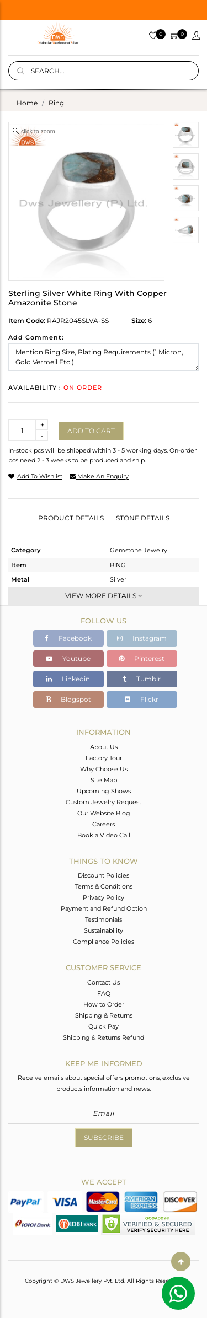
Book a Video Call (103, 835)
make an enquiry (99, 476)
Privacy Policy (103, 897)
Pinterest (141, 658)
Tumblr (142, 679)
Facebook (68, 638)
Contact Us (103, 982)
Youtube (68, 658)
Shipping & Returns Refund (103, 1037)
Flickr (141, 699)
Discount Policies (103, 875)
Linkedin (68, 679)
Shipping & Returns (103, 1015)
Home (27, 103)
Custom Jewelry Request (103, 802)
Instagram (142, 638)
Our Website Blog (103, 813)
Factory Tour (104, 758)
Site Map (104, 780)
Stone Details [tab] (142, 518)
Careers (103, 824)
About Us (104, 747)
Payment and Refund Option (104, 908)
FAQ (103, 993)
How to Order (103, 1004)
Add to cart (91, 431)
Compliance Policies (103, 941)
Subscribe (104, 1137)
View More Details (103, 595)
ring (56, 103)
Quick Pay (103, 1026)
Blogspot (68, 699)
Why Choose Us (104, 769)
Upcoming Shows (104, 791)
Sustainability (103, 930)
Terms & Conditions (103, 886)
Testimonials (103, 919)
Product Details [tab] (71, 518)
